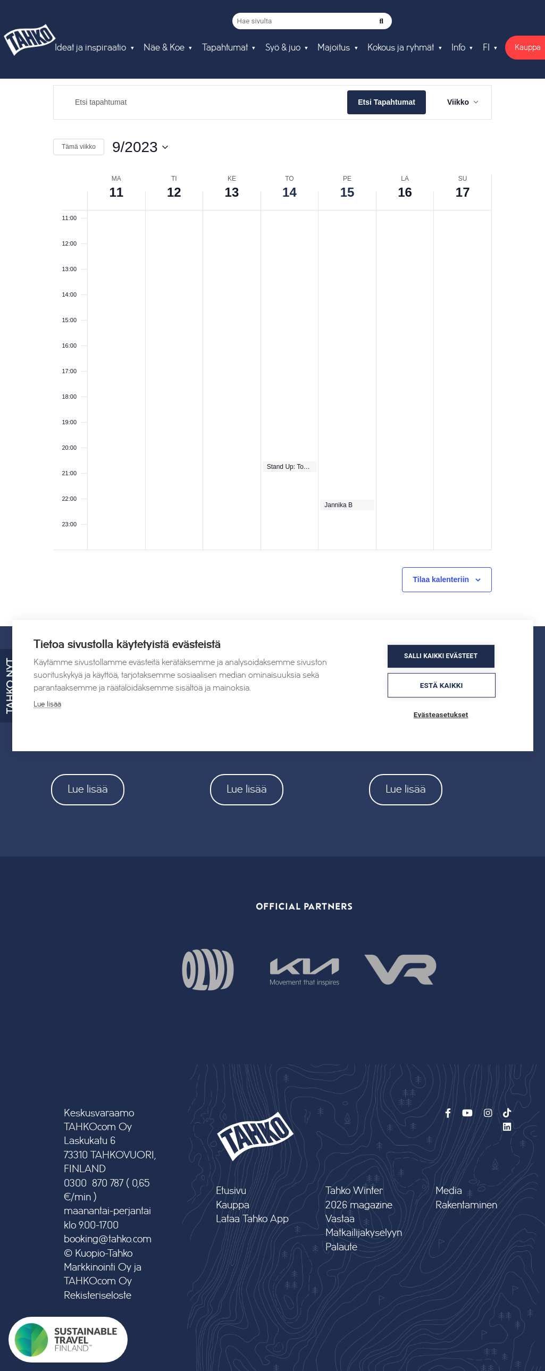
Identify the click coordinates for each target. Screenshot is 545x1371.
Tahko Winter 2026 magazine (358, 1198)
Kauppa (232, 1205)
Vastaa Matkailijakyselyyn (363, 1226)
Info (458, 48)
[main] (272, 347)
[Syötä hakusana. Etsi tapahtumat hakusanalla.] (200, 102)
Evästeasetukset (448, 714)
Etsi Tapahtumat (386, 102)
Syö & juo (282, 48)
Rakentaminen (466, 1205)
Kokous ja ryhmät (400, 48)
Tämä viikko (79, 146)
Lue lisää (88, 789)
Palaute (341, 1247)
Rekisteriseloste (97, 1295)
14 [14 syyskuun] (289, 192)
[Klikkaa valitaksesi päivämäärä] (140, 147)
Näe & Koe (164, 48)
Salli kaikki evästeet (447, 657)
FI (486, 48)
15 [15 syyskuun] (347, 192)
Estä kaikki (448, 685)
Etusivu (231, 1191)
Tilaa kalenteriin (441, 579)
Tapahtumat (225, 48)
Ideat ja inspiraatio (90, 48)
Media (448, 1191)
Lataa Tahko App (252, 1219)
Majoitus (333, 48)
